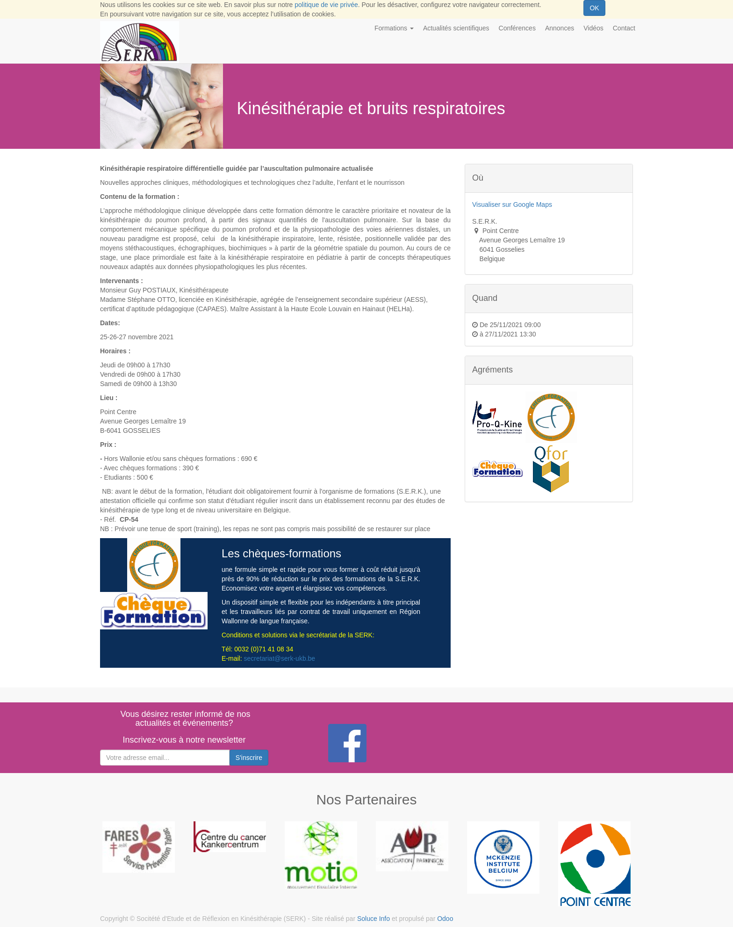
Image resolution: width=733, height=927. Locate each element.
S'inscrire (249, 757)
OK (594, 8)
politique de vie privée (326, 4)
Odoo (445, 918)
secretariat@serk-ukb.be (279, 658)
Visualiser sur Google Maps (512, 204)
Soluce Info (373, 918)
